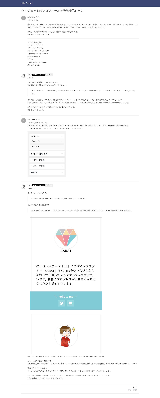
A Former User (33, 17)
